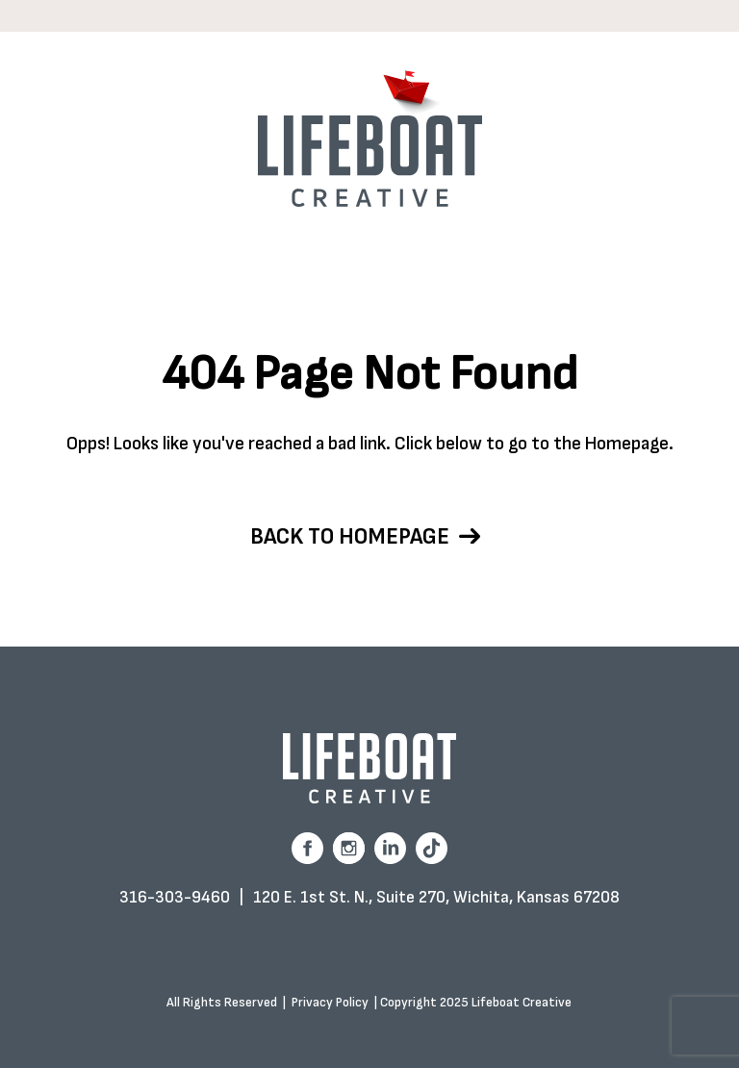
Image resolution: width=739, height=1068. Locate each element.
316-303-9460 (174, 897)
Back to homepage (365, 536)
